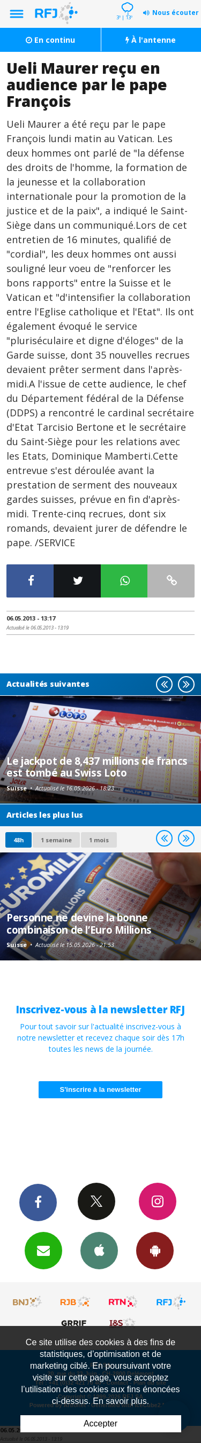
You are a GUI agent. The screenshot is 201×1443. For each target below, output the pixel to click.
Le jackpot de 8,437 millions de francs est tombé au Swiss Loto (97, 766)
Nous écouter (175, 12)
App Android (155, 1250)
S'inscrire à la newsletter (101, 1089)
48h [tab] (18, 840)
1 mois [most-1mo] (99, 840)
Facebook (38, 1202)
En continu (50, 40)
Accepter (100, 1423)
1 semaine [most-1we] (56, 840)
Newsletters (43, 1250)
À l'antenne (150, 40)
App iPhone (99, 1250)
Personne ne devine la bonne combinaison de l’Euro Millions (79, 923)
